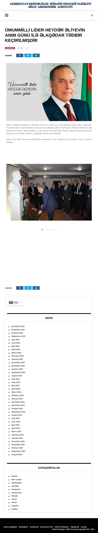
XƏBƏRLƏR (74, 527)
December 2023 (18, 402)
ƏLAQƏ (83, 527)
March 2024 (16, 392)
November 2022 (18, 445)
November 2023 (18, 405)
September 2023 (18, 412)
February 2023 (17, 435)
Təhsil (14, 502)
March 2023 (16, 432)
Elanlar (14, 476)
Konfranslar (16, 493)
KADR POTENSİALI (62, 527)
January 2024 (17, 399)
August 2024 (16, 376)
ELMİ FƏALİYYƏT (46, 527)
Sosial (14, 499)
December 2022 (18, 441)
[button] (9, 195)
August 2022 (16, 454)
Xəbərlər (10, 48)
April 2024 (15, 389)
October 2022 (17, 448)
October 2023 (17, 409)
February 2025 (17, 356)
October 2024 (17, 369)
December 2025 (18, 326)
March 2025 (16, 353)
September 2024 (18, 372)
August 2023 (16, 415)
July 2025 (15, 340)
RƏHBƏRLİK (23, 527)
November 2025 (18, 330)
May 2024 (15, 385)
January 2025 (17, 359)
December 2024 (18, 363)
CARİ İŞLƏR (34, 527)
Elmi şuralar (16, 479)
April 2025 (15, 349)
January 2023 (17, 438)
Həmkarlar (15, 489)
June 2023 (15, 422)
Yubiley (14, 509)
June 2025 (15, 343)
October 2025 (17, 333)
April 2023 (15, 428)
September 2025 (18, 336)
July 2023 (15, 418)
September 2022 (18, 451)
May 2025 (15, 346)
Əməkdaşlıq (16, 483)
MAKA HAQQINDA (10, 527)
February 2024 (17, 395)
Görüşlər (15, 486)
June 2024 (15, 382)
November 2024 (18, 366)
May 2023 (15, 425)
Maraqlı (14, 496)
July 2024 (15, 379)
